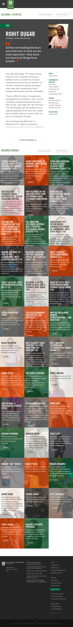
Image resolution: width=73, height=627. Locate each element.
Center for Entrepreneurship (37, 571)
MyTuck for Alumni (57, 594)
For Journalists (56, 609)
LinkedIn (55, 613)
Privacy (58, 623)
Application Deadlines (58, 570)
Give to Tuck (55, 589)
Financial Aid (55, 567)
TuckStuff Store (56, 596)
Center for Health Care (34, 573)
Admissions (54, 565)
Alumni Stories (11, 14)
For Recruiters (56, 606)
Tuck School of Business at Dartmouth (10, 4)
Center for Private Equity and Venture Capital (37, 576)
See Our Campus (56, 583)
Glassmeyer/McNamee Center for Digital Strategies (36, 567)
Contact (53, 578)
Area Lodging (55, 585)
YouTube (58, 613)
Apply (52, 562)
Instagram (51, 613)
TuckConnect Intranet (58, 599)
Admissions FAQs (56, 573)
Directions (54, 580)
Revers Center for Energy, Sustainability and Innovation (36, 581)
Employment (55, 604)
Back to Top (36, 619)
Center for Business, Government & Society (34, 563)
